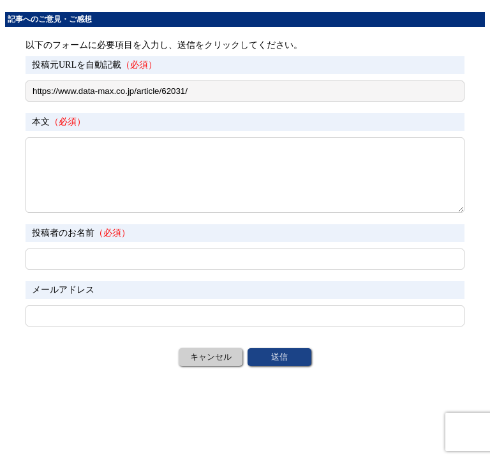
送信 (279, 357)
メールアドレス (63, 290)
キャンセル (211, 357)
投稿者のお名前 (81, 233)
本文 (58, 121)
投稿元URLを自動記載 (94, 65)
